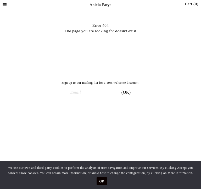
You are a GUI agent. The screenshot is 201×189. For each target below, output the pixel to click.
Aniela (100, 5)
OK (101, 181)
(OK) (126, 92)
